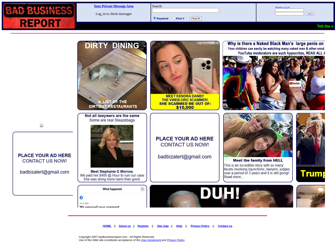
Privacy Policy (175, 240)
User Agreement (151, 240)
